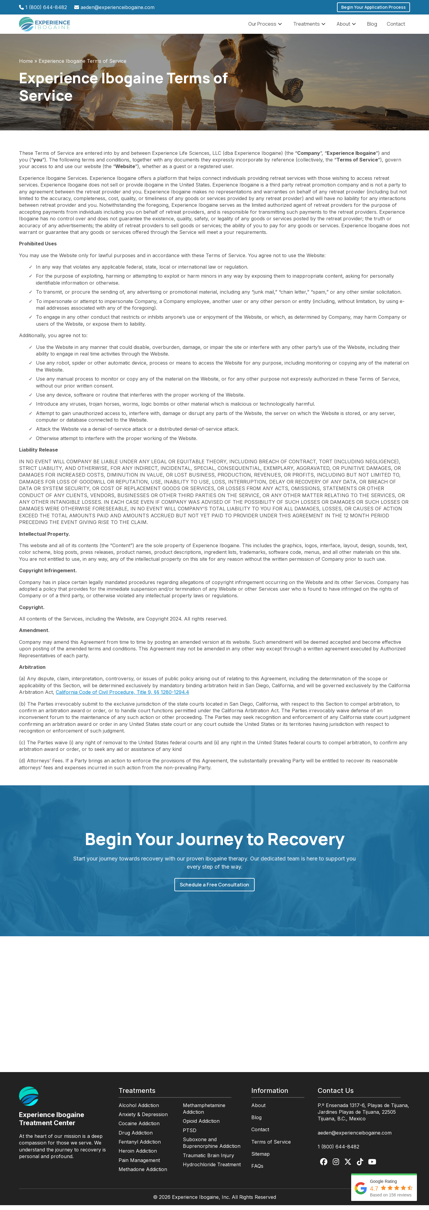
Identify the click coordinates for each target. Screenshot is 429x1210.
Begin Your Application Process (373, 7)
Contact (396, 26)
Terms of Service (271, 1147)
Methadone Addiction (143, 1174)
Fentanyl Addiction (140, 1147)
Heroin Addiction (138, 1156)
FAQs (257, 1171)
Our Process (266, 26)
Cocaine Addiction (139, 1128)
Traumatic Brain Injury (208, 1160)
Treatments (310, 26)
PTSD (189, 1135)
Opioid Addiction (201, 1126)
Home (26, 66)
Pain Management (139, 1165)
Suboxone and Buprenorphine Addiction (211, 1147)
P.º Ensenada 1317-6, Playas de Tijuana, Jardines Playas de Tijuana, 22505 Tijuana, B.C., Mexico (363, 1117)
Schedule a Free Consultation (214, 889)
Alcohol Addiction (139, 1110)
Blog (372, 26)
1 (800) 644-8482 (46, 7)
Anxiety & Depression (143, 1119)
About (347, 26)
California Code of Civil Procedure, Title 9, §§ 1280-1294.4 (122, 697)
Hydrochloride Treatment (212, 1169)
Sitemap (260, 1159)
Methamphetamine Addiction (204, 1113)
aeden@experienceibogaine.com (117, 7)
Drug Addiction (136, 1138)
